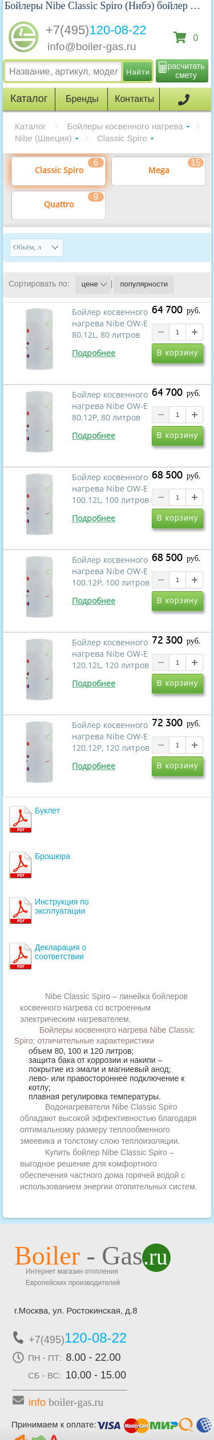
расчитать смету (186, 71)
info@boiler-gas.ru (91, 46)
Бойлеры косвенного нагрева (125, 126)
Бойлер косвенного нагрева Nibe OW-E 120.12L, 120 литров (110, 653)
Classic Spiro (122, 138)
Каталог (30, 126)
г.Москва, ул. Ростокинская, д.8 (76, 1310)
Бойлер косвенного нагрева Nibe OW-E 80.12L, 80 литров (110, 323)
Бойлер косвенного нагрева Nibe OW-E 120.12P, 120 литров (111, 736)
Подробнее (93, 353)
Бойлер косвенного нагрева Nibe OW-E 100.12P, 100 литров (111, 571)
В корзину (178, 352)
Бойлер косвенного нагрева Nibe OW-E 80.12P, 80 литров (110, 406)
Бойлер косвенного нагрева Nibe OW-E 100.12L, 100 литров (110, 488)
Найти (138, 72)
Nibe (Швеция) (43, 138)
